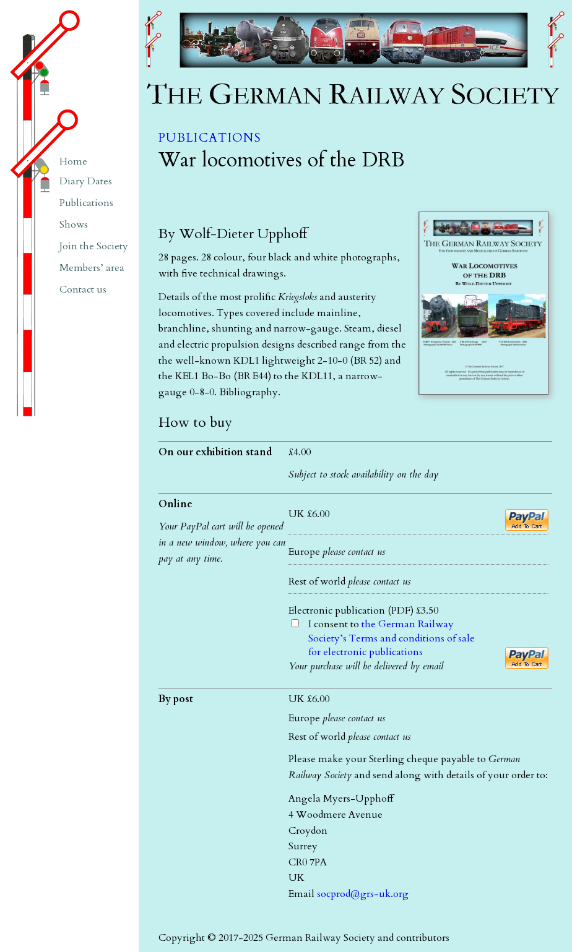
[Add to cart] (526, 520)
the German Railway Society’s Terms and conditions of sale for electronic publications (391, 638)
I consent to (391, 638)
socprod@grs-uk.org (363, 894)
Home (73, 161)
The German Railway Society (204, 6)
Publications (209, 138)
